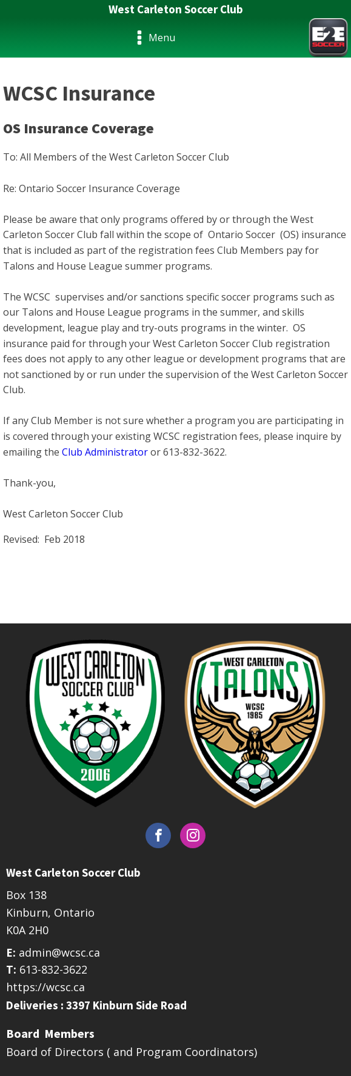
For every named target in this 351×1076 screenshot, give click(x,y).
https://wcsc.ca (45, 987)
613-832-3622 (53, 969)
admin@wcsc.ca (59, 952)
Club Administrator (105, 452)
